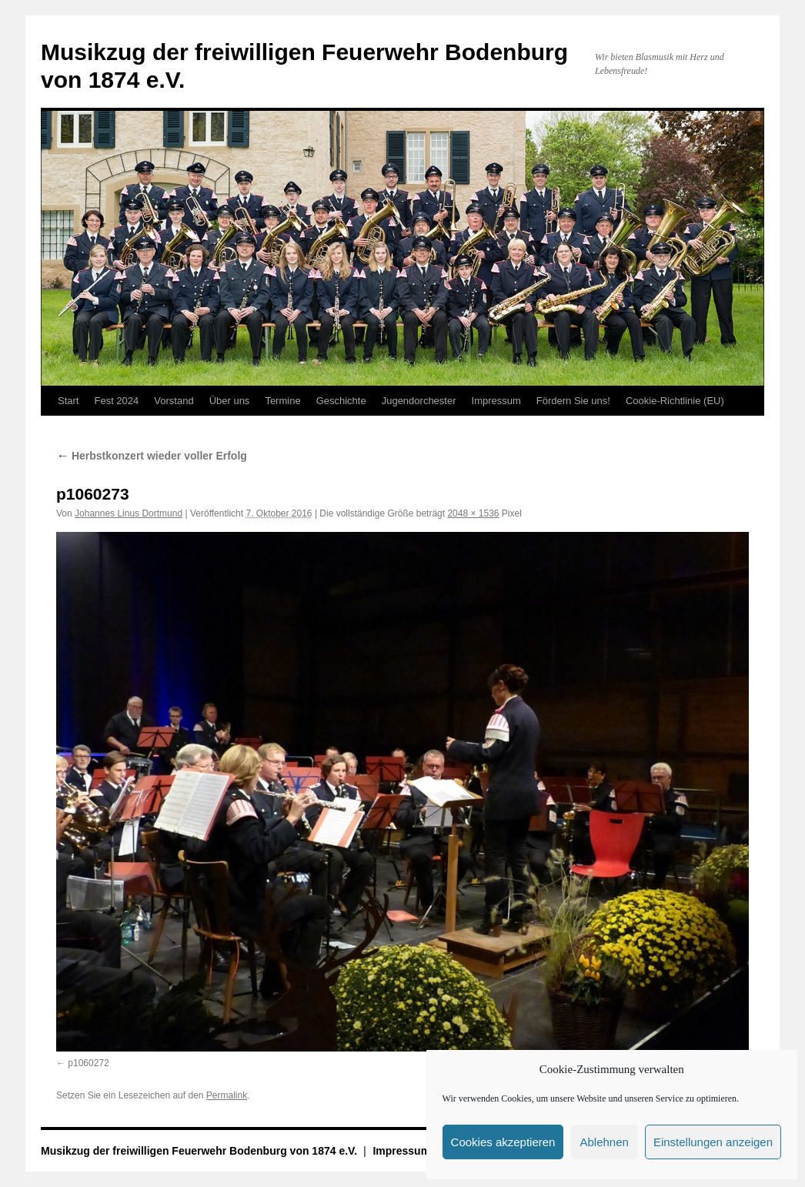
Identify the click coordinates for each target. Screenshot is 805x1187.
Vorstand (173, 400)
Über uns (229, 400)
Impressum (496, 400)
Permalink (226, 1095)
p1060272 (88, 1063)
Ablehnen (604, 1142)
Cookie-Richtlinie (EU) (675, 400)
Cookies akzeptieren (503, 1142)
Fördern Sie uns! (573, 400)
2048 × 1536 (473, 513)
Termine (282, 400)
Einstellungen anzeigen (713, 1142)
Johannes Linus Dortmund (128, 513)
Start (68, 400)
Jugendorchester (419, 400)
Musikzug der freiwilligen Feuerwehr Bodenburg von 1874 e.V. (200, 1151)
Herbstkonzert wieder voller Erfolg (151, 456)
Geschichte (341, 400)
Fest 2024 (116, 400)
